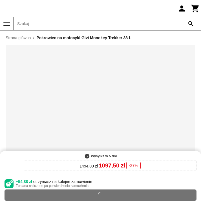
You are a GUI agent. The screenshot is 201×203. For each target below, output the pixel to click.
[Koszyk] (195, 8)
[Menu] (7, 24)
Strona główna (18, 38)
